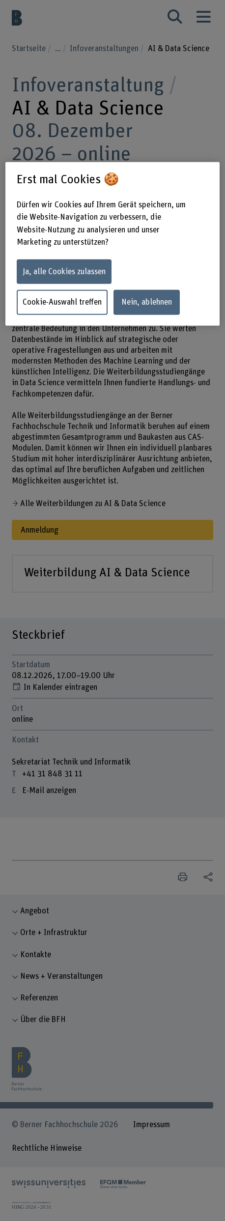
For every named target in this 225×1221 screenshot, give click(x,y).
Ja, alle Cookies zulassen (64, 272)
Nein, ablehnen (146, 302)
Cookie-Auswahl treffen (62, 302)
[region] (112, 243)
